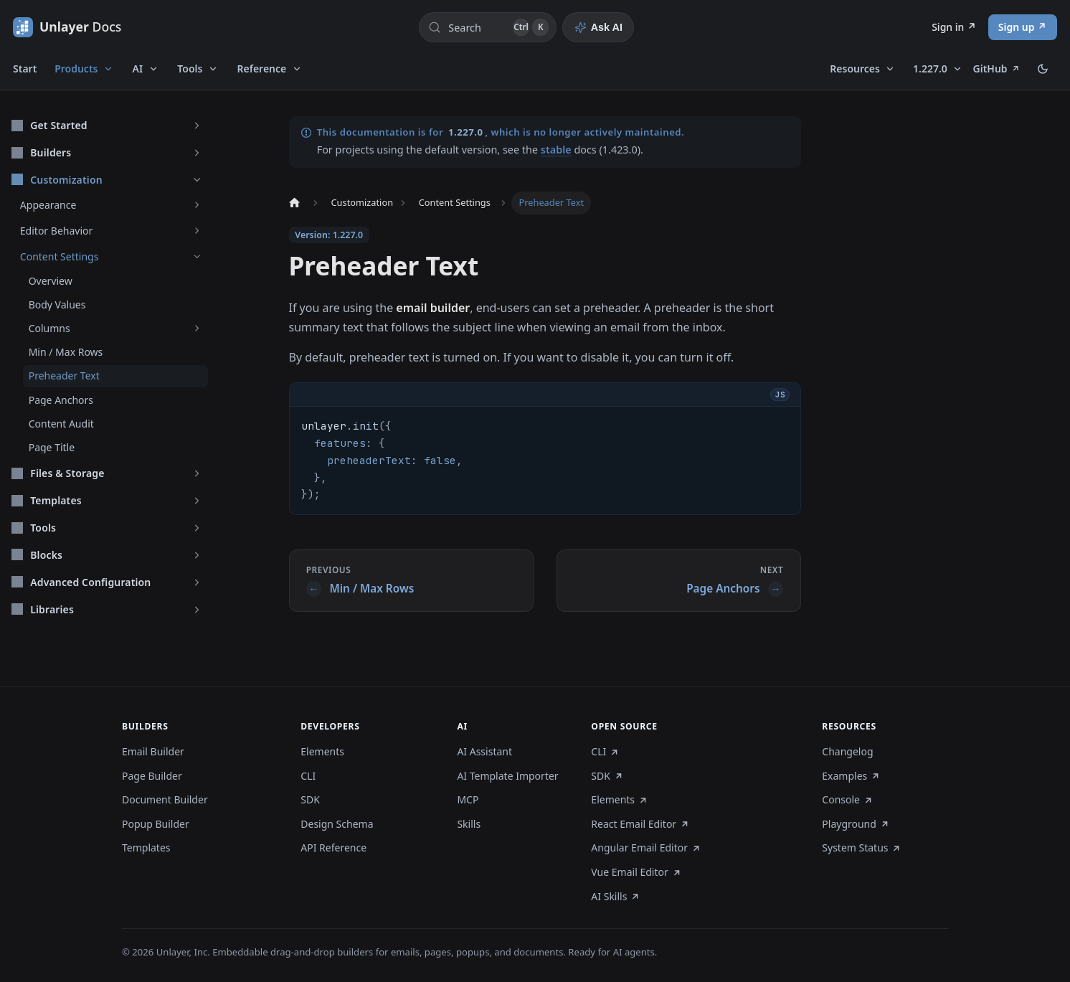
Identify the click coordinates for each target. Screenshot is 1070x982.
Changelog (847, 751)
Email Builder (153, 751)
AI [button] (138, 68)
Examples (851, 776)
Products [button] (76, 68)
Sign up (1016, 27)
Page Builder (152, 776)
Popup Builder (155, 824)
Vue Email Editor (636, 872)
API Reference (333, 847)
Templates (146, 847)
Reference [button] (262, 68)
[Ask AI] (598, 27)
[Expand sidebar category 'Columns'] (197, 328)
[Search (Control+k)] (488, 27)
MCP (467, 799)
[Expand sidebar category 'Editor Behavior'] (197, 230)
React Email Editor (640, 824)
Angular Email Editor (646, 847)
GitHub (997, 68)
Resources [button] (855, 68)
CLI (308, 776)
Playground (855, 824)
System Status (861, 847)
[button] (107, 125)
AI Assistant (484, 751)
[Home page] (294, 203)
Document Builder (165, 799)
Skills (468, 824)
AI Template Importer (507, 776)
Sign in (948, 27)
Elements (322, 751)
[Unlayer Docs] (67, 26)
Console (847, 799)
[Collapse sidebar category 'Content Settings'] (197, 256)
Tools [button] (189, 68)
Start (25, 68)
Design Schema (336, 824)
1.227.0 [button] (930, 68)
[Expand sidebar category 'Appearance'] (197, 205)
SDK (310, 799)
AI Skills (615, 896)
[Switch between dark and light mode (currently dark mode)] (1043, 69)
